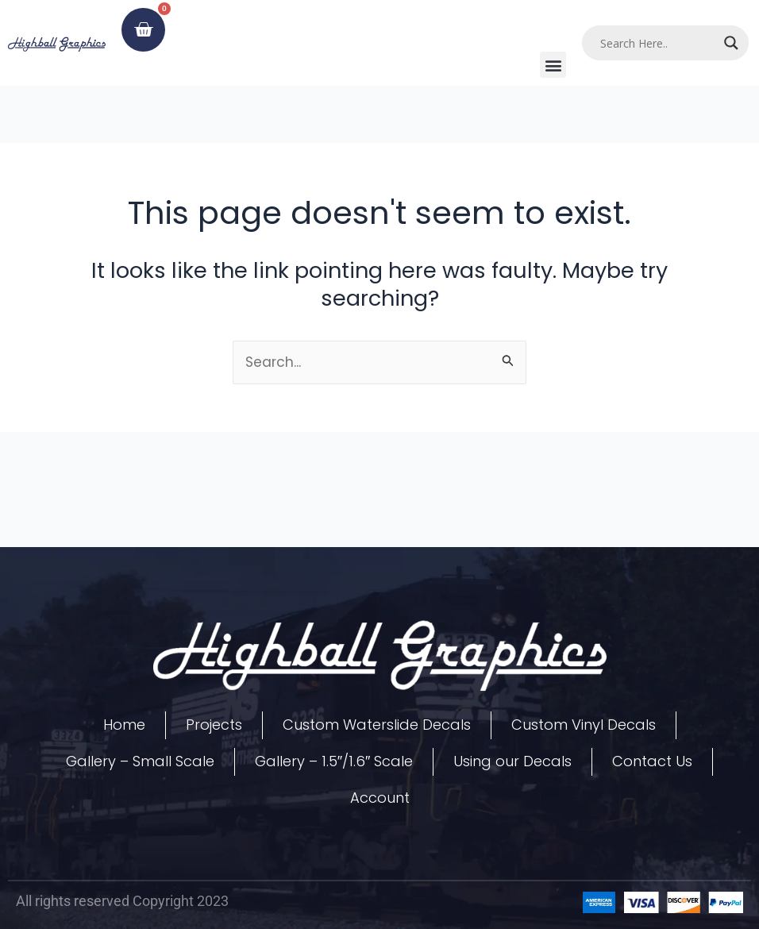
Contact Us (652, 761)
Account (380, 798)
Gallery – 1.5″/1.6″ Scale (334, 761)
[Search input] (657, 43)
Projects (214, 724)
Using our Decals (512, 761)
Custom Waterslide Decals (377, 724)
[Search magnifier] (731, 43)
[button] (553, 65)
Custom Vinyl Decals (583, 724)
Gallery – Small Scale (140, 761)
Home (124, 724)
